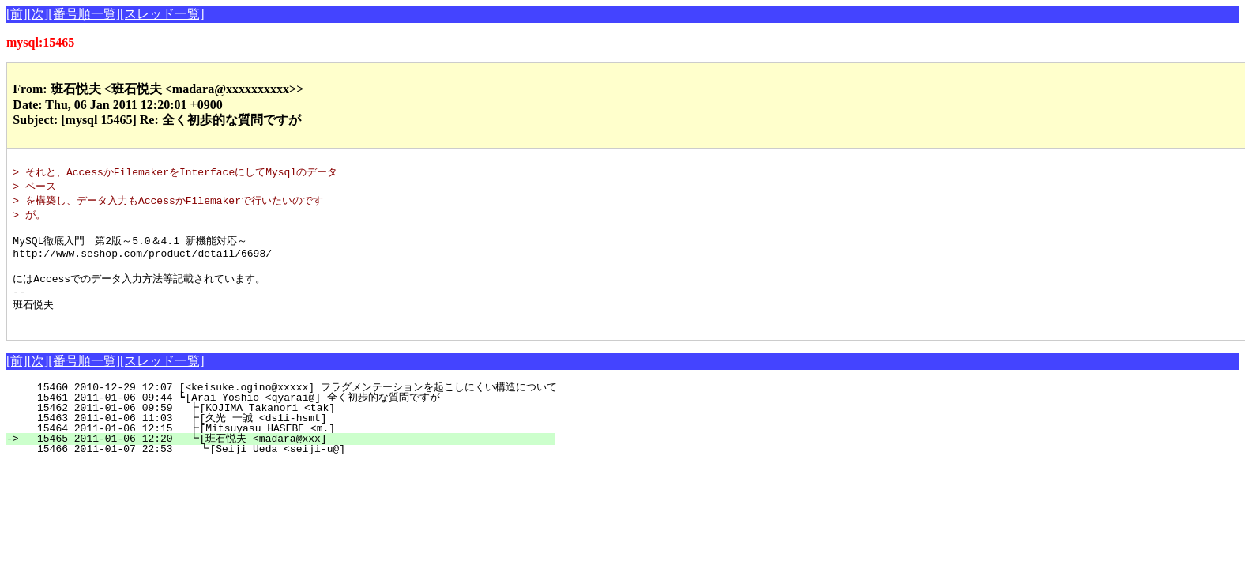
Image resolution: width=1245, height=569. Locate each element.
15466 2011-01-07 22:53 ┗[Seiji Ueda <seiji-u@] (290, 466)
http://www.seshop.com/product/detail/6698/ (142, 261)
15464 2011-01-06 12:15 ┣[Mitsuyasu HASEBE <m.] (291, 446)
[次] (38, 14)
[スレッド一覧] (162, 14)
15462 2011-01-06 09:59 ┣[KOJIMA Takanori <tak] (291, 425)
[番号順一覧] (84, 14)
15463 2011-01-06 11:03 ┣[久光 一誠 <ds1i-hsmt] (287, 435)
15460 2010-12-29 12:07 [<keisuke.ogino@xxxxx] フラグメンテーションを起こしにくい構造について (290, 405)
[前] (17, 14)
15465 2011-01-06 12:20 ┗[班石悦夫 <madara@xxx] (287, 456)
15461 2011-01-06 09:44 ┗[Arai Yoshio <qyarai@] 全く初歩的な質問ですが (281, 415)
